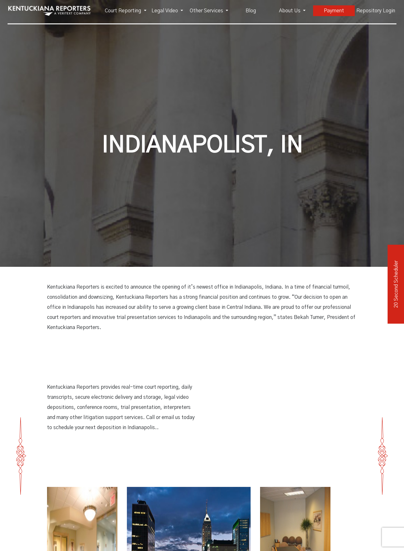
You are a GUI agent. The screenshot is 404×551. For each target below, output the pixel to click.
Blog (251, 10)
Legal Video (165, 10)
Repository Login (375, 10)
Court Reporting (123, 10)
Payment (334, 10)
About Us (290, 10)
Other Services (207, 10)
